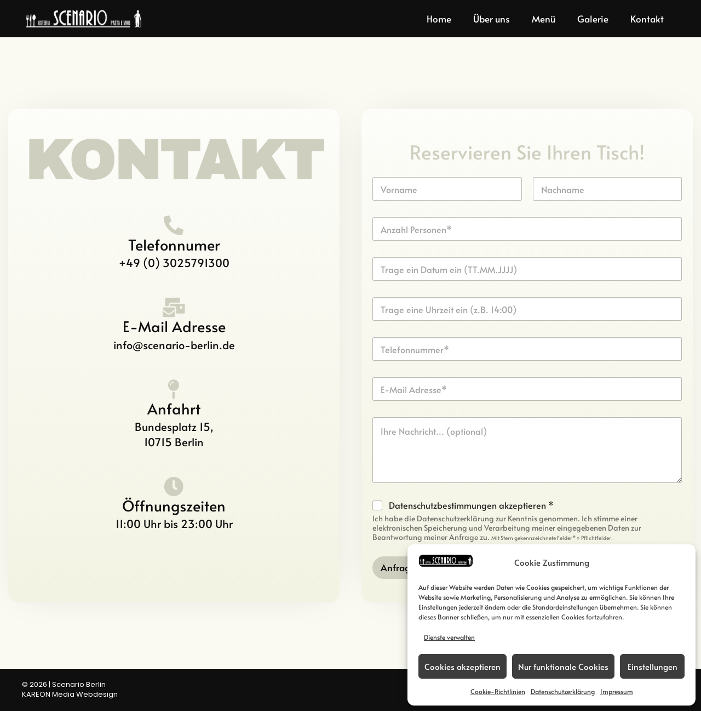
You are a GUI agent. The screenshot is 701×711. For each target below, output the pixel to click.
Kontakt (647, 18)
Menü (543, 18)
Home (439, 18)
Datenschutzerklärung (563, 691)
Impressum (616, 691)
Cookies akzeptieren (462, 666)
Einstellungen (652, 666)
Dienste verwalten (449, 637)
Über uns (491, 18)
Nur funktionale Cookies (563, 666)
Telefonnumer (174, 244)
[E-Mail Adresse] (174, 307)
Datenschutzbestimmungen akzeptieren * (471, 505)
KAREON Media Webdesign (70, 694)
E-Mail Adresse (174, 326)
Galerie (592, 18)
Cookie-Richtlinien (497, 691)
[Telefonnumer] (174, 226)
